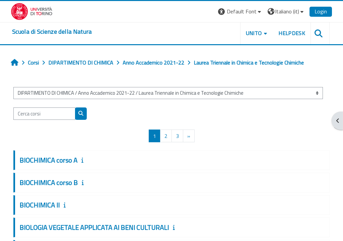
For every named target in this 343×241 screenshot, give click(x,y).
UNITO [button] (254, 33)
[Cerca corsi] (44, 113)
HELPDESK (291, 33)
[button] (240, 11)
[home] (52, 31)
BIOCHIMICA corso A (48, 160)
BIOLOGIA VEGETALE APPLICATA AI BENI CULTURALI (94, 227)
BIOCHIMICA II (39, 205)
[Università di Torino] (32, 11)
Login (321, 11)
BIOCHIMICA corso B (48, 182)
